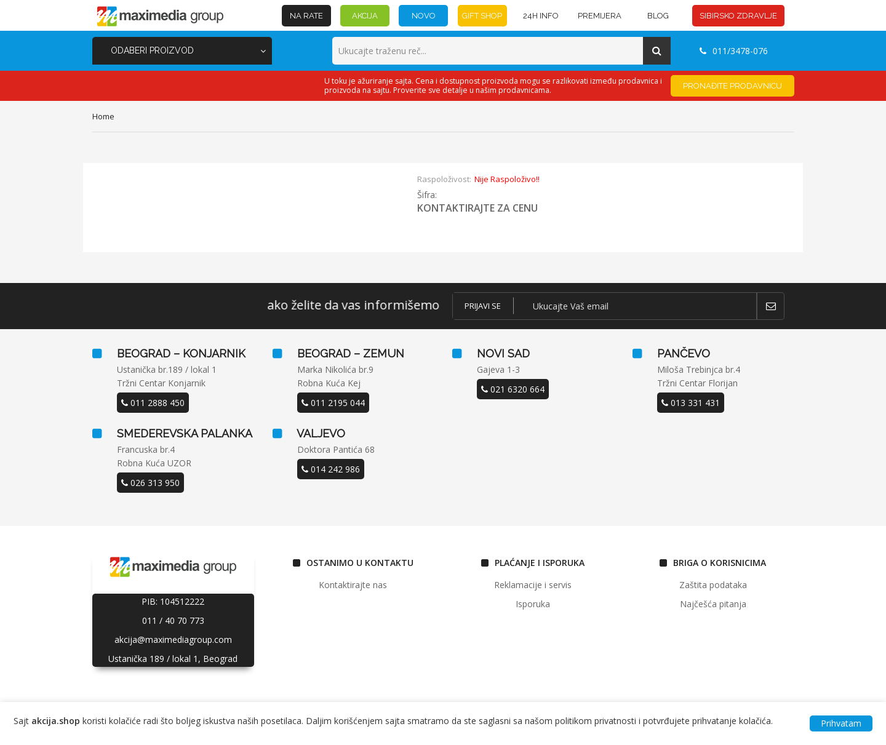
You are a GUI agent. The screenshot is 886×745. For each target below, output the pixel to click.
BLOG (658, 15)
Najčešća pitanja (713, 604)
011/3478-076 (734, 51)
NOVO (424, 15)
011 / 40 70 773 (173, 620)
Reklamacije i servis (533, 585)
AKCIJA (365, 15)
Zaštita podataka (713, 585)
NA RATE (306, 15)
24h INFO (541, 15)
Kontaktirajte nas (353, 585)
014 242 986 (330, 469)
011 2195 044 (333, 402)
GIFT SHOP (482, 15)
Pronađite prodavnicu (732, 85)
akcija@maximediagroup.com (173, 639)
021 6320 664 (513, 389)
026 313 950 (150, 482)
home (103, 116)
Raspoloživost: (444, 179)
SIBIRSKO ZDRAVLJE (738, 15)
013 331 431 (690, 402)
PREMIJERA (599, 15)
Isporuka (533, 604)
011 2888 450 (153, 402)
